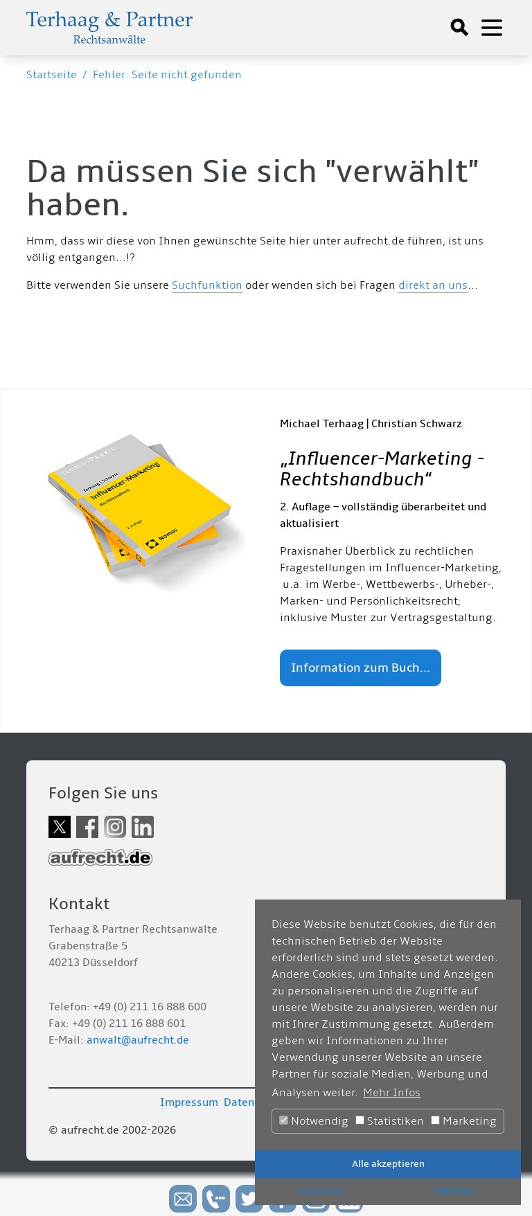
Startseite (51, 75)
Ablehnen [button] (455, 1191)
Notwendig (313, 1121)
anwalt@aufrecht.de (138, 1040)
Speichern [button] (321, 1191)
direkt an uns (433, 285)
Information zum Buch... (360, 668)
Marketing (464, 1121)
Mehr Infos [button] (391, 1093)
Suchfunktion (207, 285)
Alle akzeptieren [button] (388, 1164)
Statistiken (389, 1121)
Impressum (189, 1102)
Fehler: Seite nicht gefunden (167, 75)
